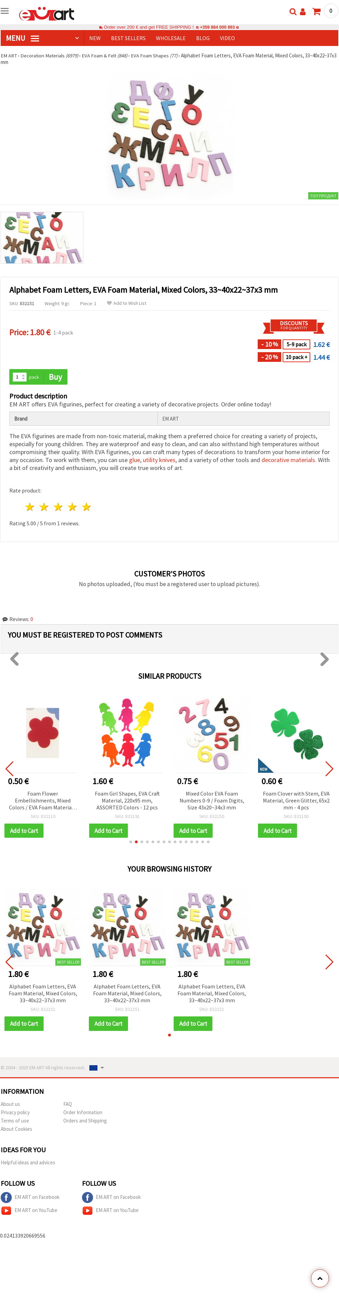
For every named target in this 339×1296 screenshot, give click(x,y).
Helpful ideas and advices (28, 1162)
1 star (30, 507)
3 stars (59, 507)
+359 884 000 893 (217, 27)
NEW (95, 38)
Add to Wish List (126, 303)
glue (134, 460)
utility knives (159, 460)
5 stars (87, 507)
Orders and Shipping (85, 1121)
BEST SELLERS (128, 38)
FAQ (67, 1104)
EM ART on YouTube (29, 1211)
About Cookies (16, 1129)
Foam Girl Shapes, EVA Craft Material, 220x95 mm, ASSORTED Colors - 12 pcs (127, 800)
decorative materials (288, 460)
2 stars (44, 507)
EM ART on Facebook (30, 1197)
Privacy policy (15, 1112)
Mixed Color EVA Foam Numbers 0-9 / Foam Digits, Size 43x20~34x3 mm (212, 800)
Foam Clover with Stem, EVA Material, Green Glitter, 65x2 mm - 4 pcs (296, 800)
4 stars (72, 507)
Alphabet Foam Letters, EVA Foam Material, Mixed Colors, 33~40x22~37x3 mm (43, 993)
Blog (203, 38)
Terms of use (15, 1121)
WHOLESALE (171, 38)
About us (10, 1104)
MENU (22, 38)
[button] (130, 842)
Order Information (82, 1112)
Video (227, 38)
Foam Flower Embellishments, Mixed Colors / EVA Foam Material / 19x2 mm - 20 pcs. (42, 801)
